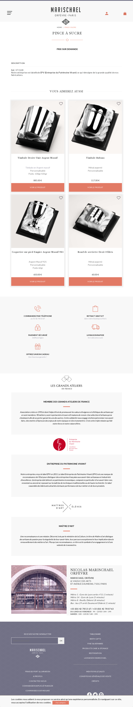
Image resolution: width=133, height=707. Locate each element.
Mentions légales (95, 671)
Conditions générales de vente (95, 676)
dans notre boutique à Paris (95, 318)
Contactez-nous (37, 681)
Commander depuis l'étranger (37, 686)
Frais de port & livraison (37, 671)
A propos (37, 676)
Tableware (95, 634)
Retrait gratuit (95, 316)
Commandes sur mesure (38, 690)
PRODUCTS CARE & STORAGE (95, 648)
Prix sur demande (67, 49)
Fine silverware (95, 643)
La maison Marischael (95, 658)
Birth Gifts (95, 639)
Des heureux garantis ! (37, 357)
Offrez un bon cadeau (37, 354)
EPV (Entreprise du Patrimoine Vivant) (58, 72)
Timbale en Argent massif (37, 167)
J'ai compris (61, 702)
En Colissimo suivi (95, 338)
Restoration (95, 653)
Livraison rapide (95, 335)
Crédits (95, 681)
